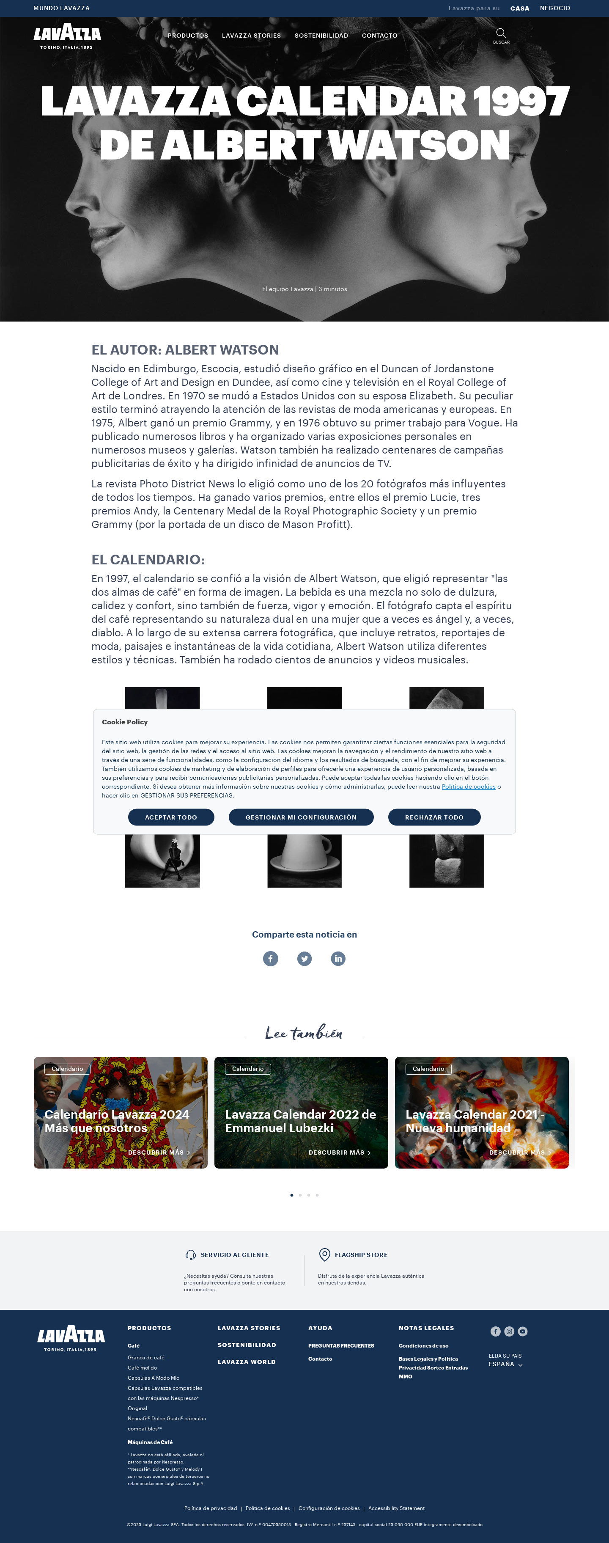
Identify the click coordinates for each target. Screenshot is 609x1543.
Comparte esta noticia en (304, 935)
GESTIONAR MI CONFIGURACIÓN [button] (301, 817)
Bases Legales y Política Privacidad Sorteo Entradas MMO (433, 1367)
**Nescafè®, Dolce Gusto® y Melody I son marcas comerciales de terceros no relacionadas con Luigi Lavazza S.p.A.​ (168, 1476)
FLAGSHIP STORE (361, 1255)
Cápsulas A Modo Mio (153, 1378)
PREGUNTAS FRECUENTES (341, 1345)
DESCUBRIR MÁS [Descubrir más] (162, 1153)
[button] (501, 36)
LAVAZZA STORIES (249, 1328)
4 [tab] (317, 1195)
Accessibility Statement (396, 1508)
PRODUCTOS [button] (188, 36)
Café (134, 1345)
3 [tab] (308, 1195)
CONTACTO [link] (380, 36)
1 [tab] (292, 1195)
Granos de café (146, 1357)
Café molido (142, 1367)
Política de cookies (268, 1508)
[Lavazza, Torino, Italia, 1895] (67, 36)
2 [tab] (300, 1195)
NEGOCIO (555, 8)
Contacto (320, 1358)
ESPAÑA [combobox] (502, 1364)
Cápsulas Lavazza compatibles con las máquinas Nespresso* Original (165, 1398)
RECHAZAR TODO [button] (434, 817)
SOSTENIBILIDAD (247, 1345)
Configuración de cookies (329, 1508)
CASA (520, 8)
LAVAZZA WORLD (247, 1362)
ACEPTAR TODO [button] (171, 817)
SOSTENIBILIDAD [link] (321, 36)
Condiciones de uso (424, 1345)
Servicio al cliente (235, 1255)
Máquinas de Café (150, 1442)
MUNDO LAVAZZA (61, 8)
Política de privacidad (210, 1508)
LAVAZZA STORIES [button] (251, 36)
